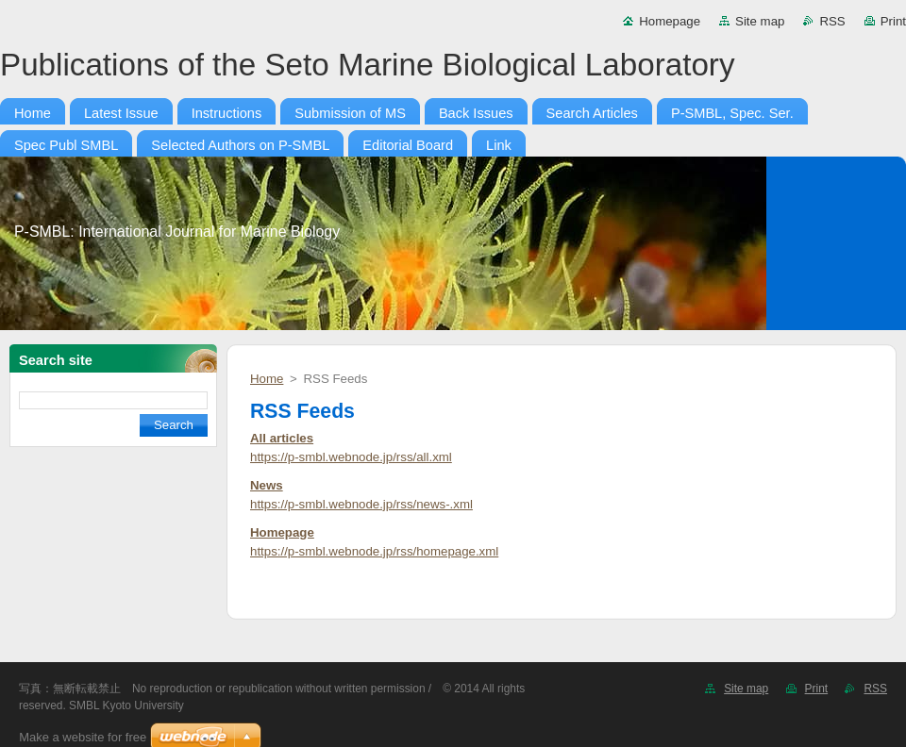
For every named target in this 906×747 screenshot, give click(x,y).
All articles (281, 438)
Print (893, 21)
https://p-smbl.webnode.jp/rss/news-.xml (361, 504)
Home (266, 379)
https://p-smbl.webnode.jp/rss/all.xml (351, 457)
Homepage (669, 21)
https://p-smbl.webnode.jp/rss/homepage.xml (374, 551)
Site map (759, 21)
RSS (832, 21)
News (266, 485)
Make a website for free (82, 737)
